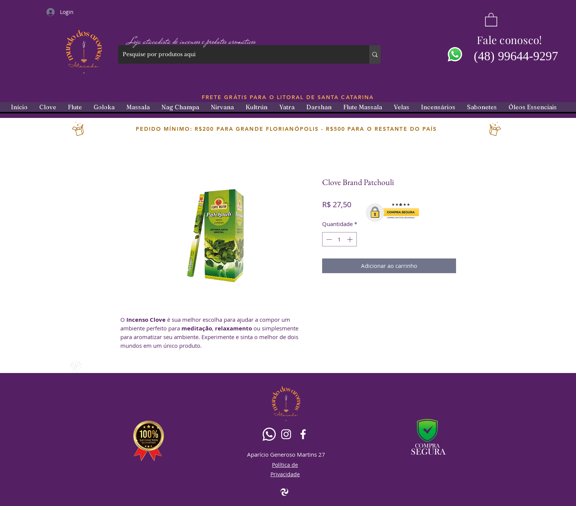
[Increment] (351, 239)
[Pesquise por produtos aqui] (238, 54)
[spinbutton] (339, 239)
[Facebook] (303, 434)
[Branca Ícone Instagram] (286, 434)
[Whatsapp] (269, 434)
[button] (491, 19)
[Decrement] (328, 239)
